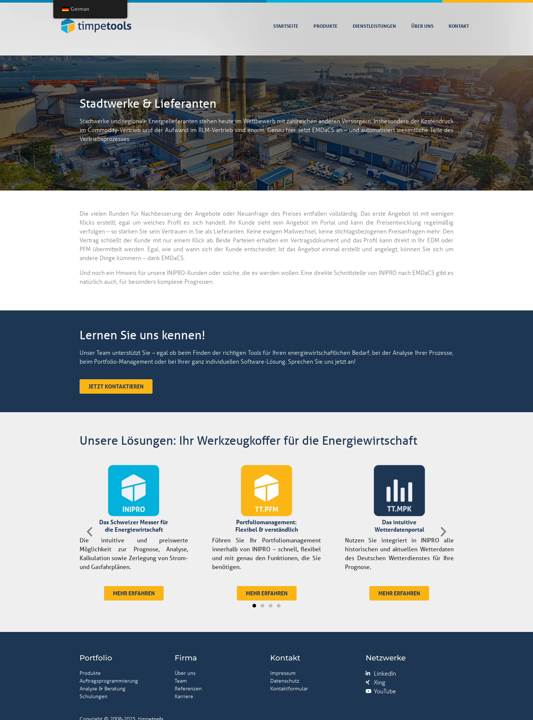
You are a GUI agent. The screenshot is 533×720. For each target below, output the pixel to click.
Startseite (285, 26)
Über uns (422, 26)
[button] (120, 580)
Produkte (326, 26)
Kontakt (459, 26)
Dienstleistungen (374, 26)
